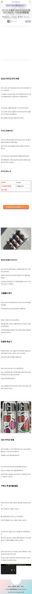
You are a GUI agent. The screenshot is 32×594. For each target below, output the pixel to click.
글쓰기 (10, 586)
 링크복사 (28, 21)
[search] (30, 1)
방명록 (14, 586)
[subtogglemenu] (2, 2)
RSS (22, 586)
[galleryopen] (16, 239)
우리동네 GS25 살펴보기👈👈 (16, 207)
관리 (18, 586)
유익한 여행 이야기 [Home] (16, 2)
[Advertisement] (16, 43)
